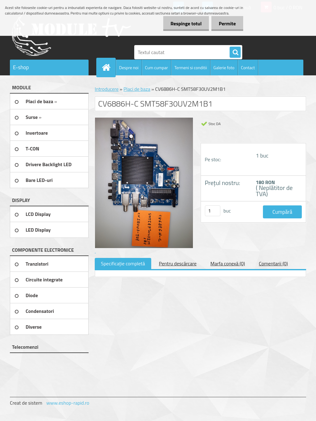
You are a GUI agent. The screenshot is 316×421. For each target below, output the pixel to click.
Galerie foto (224, 67)
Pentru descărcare (178, 263)
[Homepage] (109, 67)
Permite (226, 23)
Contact (248, 67)
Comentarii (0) (273, 263)
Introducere (106, 89)
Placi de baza (136, 89)
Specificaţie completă (123, 263)
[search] (235, 52)
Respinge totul (185, 23)
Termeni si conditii (190, 67)
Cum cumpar (156, 67)
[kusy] (212, 210)
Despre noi (129, 67)
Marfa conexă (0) (227, 263)
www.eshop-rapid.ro (67, 402)
